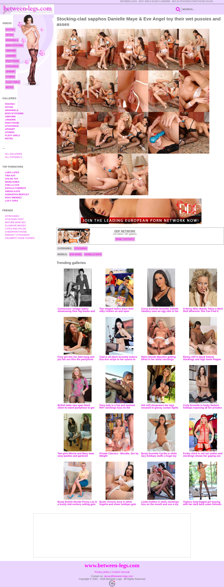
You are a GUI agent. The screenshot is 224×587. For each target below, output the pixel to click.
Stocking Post (14, 219)
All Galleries (13, 154)
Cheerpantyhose (16, 231)
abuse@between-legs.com (118, 576)
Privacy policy (102, 572)
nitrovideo (12, 216)
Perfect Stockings (17, 235)
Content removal (120, 572)
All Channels (13, 157)
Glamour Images (15, 225)
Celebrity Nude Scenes (20, 238)
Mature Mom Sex (15, 222)
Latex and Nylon (15, 228)
